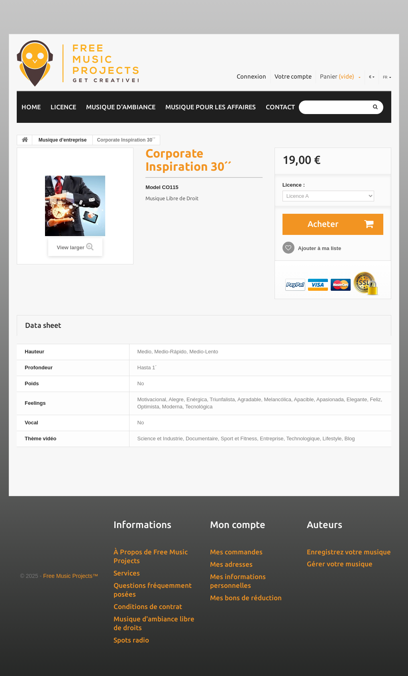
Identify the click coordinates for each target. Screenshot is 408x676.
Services (127, 573)
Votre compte (293, 76)
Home (31, 106)
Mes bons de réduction (246, 597)
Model (153, 187)
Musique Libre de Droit (171, 198)
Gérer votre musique (340, 564)
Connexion (251, 76)
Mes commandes (236, 552)
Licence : (294, 185)
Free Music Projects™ (70, 576)
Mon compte (237, 524)
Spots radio (131, 640)
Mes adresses (231, 564)
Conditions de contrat (148, 606)
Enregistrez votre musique (349, 552)
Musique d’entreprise (63, 140)
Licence (63, 106)
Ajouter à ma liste (319, 248)
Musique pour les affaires (210, 106)
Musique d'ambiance (120, 106)
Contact (280, 106)
